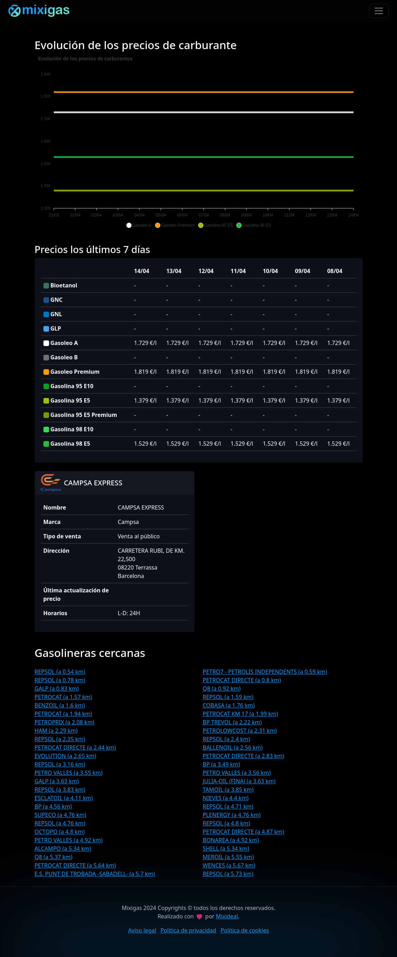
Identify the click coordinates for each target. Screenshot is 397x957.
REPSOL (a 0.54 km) (60, 672)
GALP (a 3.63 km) (57, 781)
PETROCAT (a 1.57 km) (63, 697)
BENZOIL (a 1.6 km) (60, 705)
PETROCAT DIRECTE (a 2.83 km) (243, 756)
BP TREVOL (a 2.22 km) (232, 722)
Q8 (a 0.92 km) (222, 688)
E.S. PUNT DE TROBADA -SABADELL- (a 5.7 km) (95, 874)
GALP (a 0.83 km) (57, 688)
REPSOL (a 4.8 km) (226, 823)
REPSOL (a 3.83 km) (60, 789)
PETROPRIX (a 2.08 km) (65, 722)
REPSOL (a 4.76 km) (60, 823)
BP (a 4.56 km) (53, 806)
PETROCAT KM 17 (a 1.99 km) (240, 714)
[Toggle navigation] (379, 11)
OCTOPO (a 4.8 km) (60, 832)
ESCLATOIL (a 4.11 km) (64, 798)
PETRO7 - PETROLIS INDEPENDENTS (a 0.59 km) (265, 672)
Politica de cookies (245, 930)
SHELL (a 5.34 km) (226, 848)
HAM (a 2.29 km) (56, 731)
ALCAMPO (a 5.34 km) (63, 848)
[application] (199, 142)
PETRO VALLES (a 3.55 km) (69, 773)
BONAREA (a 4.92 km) (231, 840)
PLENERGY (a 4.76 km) (232, 815)
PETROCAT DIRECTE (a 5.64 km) (75, 865)
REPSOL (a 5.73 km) (228, 874)
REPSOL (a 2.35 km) (60, 739)
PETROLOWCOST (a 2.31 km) (240, 731)
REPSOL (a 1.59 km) (228, 697)
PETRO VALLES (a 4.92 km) (69, 840)
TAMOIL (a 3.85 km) (228, 789)
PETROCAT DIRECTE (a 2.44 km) (75, 747)
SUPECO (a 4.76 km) (61, 815)
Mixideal (227, 916)
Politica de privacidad (188, 930)
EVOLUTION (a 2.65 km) (65, 756)
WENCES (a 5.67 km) (229, 865)
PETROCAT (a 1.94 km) (63, 714)
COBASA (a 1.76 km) (229, 705)
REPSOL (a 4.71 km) (228, 806)
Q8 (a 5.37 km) (54, 857)
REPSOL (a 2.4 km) (226, 739)
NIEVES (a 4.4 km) (226, 798)
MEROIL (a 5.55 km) (228, 857)
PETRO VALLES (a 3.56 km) (237, 773)
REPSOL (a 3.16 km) (60, 764)
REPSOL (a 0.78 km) (60, 680)
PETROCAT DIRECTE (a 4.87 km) (243, 832)
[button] (138, 225)
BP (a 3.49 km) (221, 764)
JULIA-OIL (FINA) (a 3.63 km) (239, 781)
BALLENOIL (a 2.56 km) (233, 747)
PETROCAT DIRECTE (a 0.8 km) (242, 680)
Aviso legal (142, 930)
